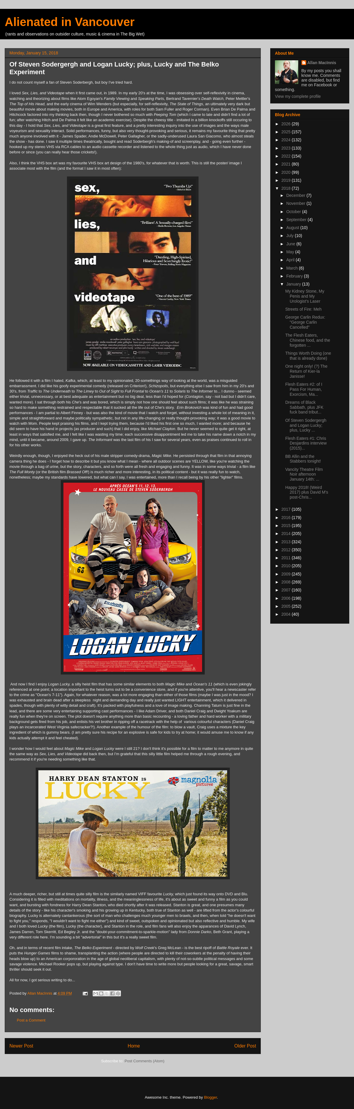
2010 (286, 565)
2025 (286, 131)
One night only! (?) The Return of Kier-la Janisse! (306, 371)
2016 (286, 517)
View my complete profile (298, 96)
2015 (286, 525)
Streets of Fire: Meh (303, 309)
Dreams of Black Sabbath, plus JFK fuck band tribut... (304, 407)
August (293, 227)
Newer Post (21, 1045)
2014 (286, 533)
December (296, 195)
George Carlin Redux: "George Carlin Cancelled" (305, 322)
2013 (286, 541)
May (290, 251)
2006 (286, 598)
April (291, 259)
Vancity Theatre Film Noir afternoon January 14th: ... (304, 474)
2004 (286, 614)
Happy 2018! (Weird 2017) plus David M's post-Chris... (306, 492)
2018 (286, 188)
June (291, 243)
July (290, 235)
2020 (286, 172)
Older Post (245, 1045)
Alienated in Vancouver (70, 21)
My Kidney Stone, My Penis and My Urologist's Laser (304, 296)
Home (134, 1045)
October (294, 211)
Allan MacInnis (321, 62)
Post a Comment (31, 1020)
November (296, 203)
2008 (286, 582)
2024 (286, 139)
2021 (286, 164)
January (294, 284)
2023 (286, 148)
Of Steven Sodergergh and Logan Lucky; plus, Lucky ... (305, 425)
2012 (286, 549)
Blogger (210, 1097)
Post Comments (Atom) (144, 1061)
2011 (286, 557)
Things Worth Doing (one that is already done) (308, 356)
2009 (286, 574)
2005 (286, 606)
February (295, 276)
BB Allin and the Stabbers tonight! (303, 459)
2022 (286, 156)
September (296, 219)
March (292, 268)
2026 (286, 123)
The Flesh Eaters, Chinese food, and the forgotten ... (307, 340)
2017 (286, 509)
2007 (286, 590)
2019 (286, 180)
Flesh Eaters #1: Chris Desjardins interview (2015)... (306, 443)
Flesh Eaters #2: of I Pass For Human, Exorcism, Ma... (303, 389)
